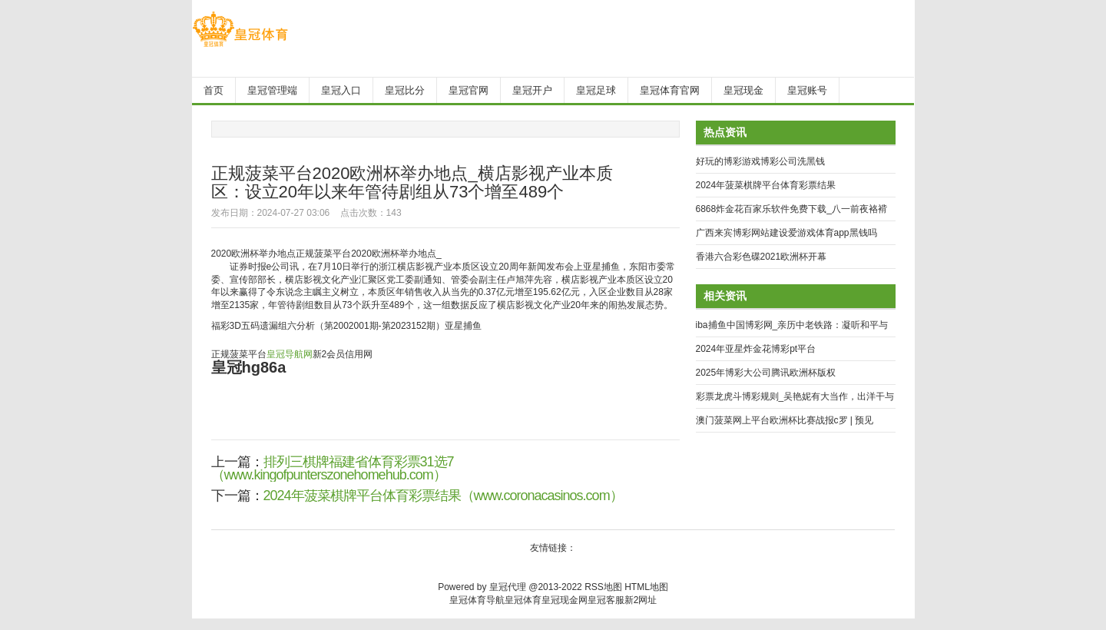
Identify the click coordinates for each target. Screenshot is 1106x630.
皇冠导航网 (290, 354)
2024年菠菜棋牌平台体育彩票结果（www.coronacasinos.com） (443, 495)
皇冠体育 (523, 600)
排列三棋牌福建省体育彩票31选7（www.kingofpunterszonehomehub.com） (332, 468)
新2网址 (640, 600)
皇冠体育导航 (477, 600)
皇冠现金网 (564, 600)
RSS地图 (603, 587)
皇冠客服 (606, 600)
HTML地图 (646, 587)
